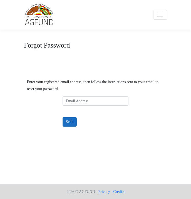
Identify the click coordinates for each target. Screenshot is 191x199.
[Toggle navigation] (160, 15)
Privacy (104, 192)
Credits (118, 192)
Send (70, 122)
